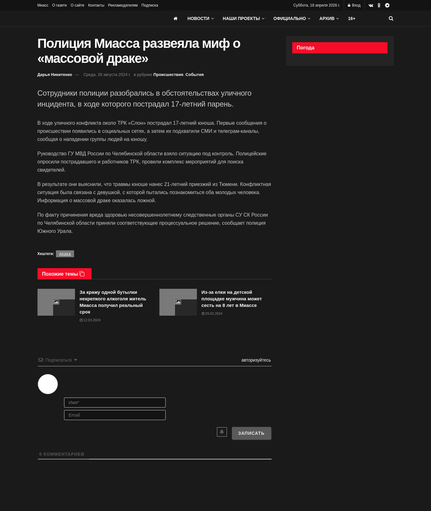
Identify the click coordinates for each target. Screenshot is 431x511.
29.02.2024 (212, 313)
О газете (59, 5)
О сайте (77, 5)
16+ (351, 18)
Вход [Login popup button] (354, 5)
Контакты (96, 5)
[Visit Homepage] (84, 18)
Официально (289, 18)
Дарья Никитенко (55, 74)
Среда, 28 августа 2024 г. (107, 74)
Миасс (43, 5)
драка (65, 254)
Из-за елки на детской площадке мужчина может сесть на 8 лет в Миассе (232, 298)
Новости (198, 18)
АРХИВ (326, 18)
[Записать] (251, 433)
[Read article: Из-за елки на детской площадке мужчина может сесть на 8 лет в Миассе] (178, 302)
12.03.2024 (90, 320)
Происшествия (168, 74)
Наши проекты (241, 18)
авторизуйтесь (255, 360)
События (195, 74)
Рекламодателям (123, 5)
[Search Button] (391, 18)
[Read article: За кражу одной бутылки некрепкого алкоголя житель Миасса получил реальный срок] (56, 302)
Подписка (149, 5)
